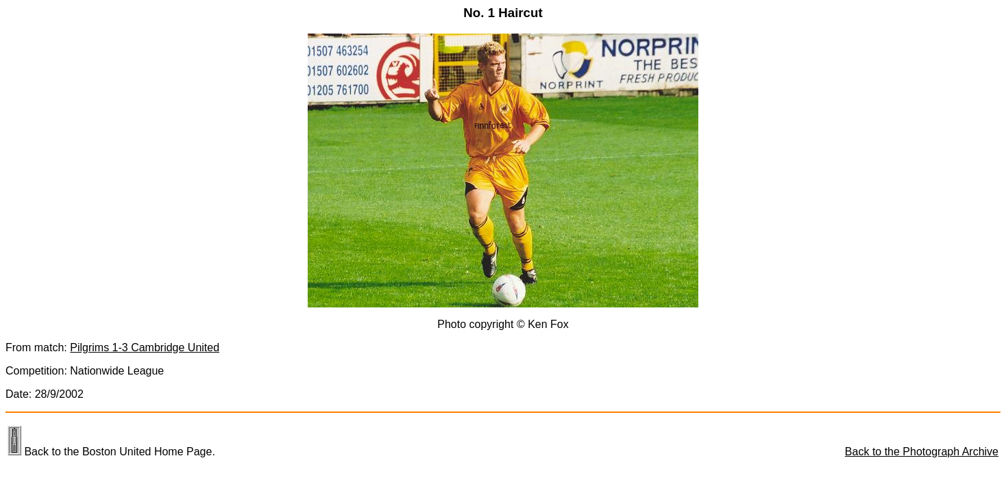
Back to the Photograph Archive (921, 451)
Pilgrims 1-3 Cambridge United (144, 347)
